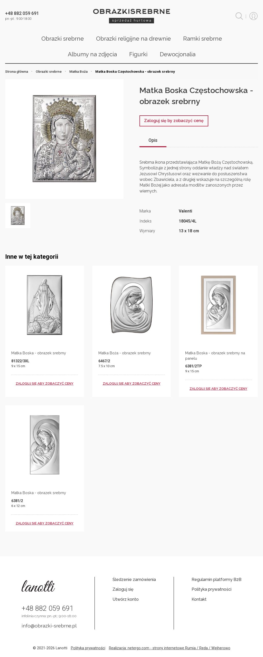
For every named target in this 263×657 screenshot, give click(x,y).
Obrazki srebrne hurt (131, 16)
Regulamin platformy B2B (216, 579)
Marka (145, 211)
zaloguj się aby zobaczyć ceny (44, 383)
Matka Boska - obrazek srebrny (38, 353)
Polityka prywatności (211, 589)
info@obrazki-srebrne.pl (49, 625)
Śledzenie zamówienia (134, 579)
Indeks (145, 221)
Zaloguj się (122, 589)
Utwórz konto (125, 599)
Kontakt (199, 599)
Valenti (185, 211)
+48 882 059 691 (47, 608)
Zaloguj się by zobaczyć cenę (174, 120)
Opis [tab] (152, 140)
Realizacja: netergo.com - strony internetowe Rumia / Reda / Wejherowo (169, 648)
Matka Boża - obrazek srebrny (124, 353)
